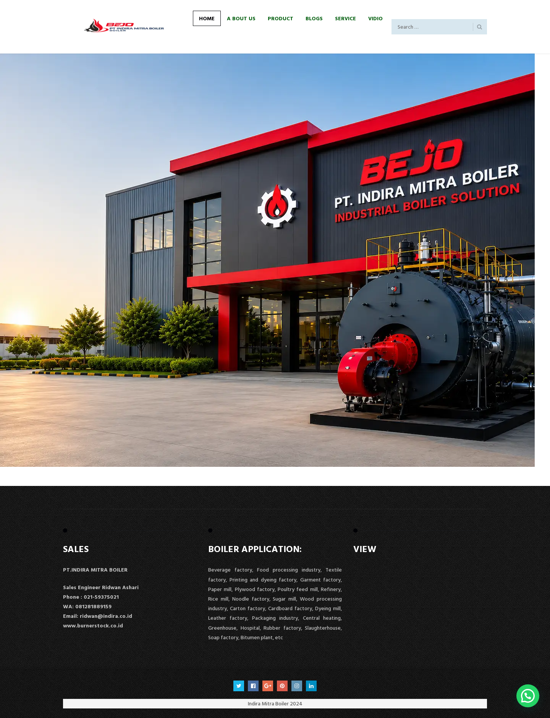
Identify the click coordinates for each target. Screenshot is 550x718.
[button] (527, 695)
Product (280, 18)
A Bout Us (241, 18)
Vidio (375, 18)
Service (345, 18)
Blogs (314, 18)
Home (207, 18)
